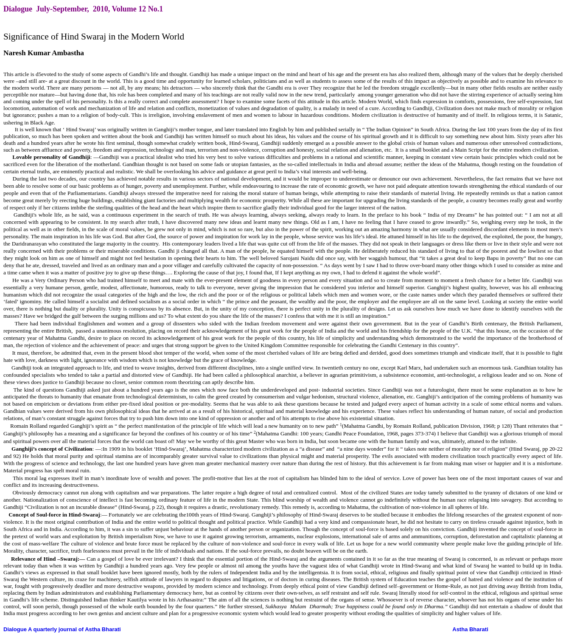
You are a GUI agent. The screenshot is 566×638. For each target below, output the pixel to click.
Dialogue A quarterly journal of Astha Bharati (62, 629)
